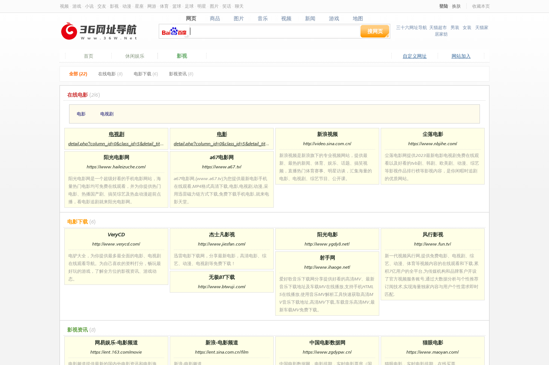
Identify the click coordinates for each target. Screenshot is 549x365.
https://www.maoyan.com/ (432, 352)
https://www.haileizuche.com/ (116, 166)
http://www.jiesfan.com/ (221, 244)
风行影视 (433, 234)
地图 (358, 18)
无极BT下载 (222, 277)
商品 (215, 18)
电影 (81, 114)
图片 (214, 6)
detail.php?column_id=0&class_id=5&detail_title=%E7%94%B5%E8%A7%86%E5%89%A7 (116, 143)
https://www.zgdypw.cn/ (327, 352)
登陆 (443, 6)
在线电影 (110, 73)
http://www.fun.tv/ (432, 244)
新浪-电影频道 (221, 342)
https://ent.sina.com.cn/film (221, 352)
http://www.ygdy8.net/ (327, 244)
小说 (89, 6)
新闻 (310, 18)
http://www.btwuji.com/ (221, 286)
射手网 (327, 257)
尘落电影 (433, 134)
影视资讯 (181, 73)
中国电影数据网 (327, 342)
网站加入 (461, 56)
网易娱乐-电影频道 (116, 342)
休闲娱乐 (134, 56)
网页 (191, 18)
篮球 (176, 6)
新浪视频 (327, 134)
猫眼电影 (433, 342)
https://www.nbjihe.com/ (432, 143)
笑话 (226, 6)
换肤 (456, 6)
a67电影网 (222, 157)
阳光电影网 (116, 157)
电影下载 (146, 73)
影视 (114, 6)
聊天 (239, 6)
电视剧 (107, 114)
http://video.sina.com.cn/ (327, 143)
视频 (64, 6)
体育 (164, 6)
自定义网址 (415, 56)
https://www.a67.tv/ (221, 166)
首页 (88, 56)
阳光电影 (327, 234)
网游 (151, 6)
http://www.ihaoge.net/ (327, 267)
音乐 (262, 18)
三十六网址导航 (411, 27)
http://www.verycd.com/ (116, 244)
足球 (189, 6)
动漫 (126, 6)
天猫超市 (438, 27)
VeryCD (116, 234)
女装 (467, 27)
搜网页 (375, 31)
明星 (201, 6)
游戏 (76, 6)
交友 (101, 6)
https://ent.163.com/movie (116, 352)
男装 (455, 27)
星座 (139, 6)
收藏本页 (481, 6)
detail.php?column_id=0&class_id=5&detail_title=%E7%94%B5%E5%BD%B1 (222, 143)
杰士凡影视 (222, 234)
